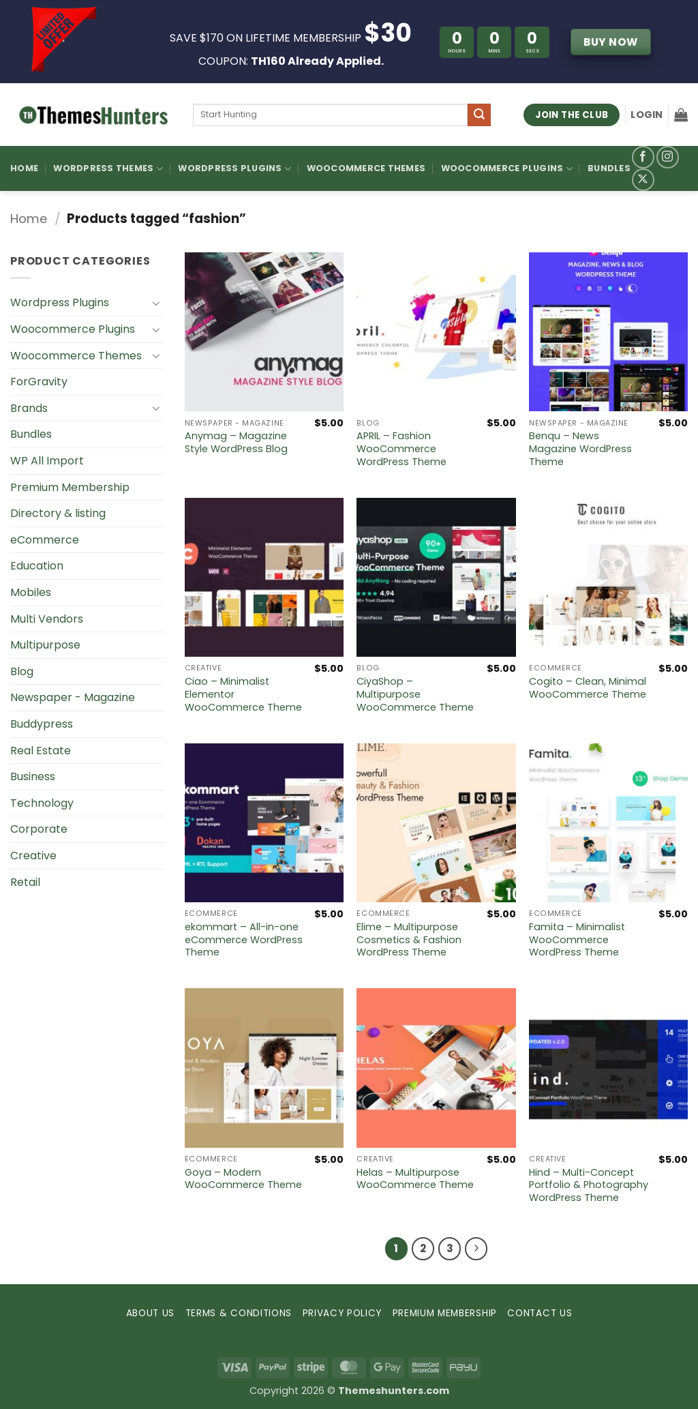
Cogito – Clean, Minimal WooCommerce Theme (587, 687)
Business (32, 776)
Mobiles (30, 592)
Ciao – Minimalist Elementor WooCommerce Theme (243, 694)
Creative (33, 855)
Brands (29, 408)
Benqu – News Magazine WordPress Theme (580, 449)
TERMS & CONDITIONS (238, 1313)
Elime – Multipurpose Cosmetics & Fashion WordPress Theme (408, 940)
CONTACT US (539, 1313)
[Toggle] (156, 303)
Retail (25, 882)
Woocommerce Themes (366, 168)
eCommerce (44, 540)
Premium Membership (70, 487)
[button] (647, 114)
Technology (42, 803)
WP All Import (47, 461)
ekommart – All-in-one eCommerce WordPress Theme (244, 940)
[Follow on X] (643, 179)
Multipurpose (45, 645)
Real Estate (40, 750)
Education (36, 566)
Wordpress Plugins (59, 302)
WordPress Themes (108, 168)
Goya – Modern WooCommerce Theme (243, 1178)
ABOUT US (150, 1313)
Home (24, 168)
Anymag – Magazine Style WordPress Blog (236, 442)
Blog (21, 671)
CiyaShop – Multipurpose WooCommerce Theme (415, 694)
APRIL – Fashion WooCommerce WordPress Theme (401, 449)
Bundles (609, 168)
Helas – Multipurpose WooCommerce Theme (415, 1178)
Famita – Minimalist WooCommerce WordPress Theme (577, 940)
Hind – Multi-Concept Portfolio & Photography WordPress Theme (588, 1185)
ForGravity (38, 381)
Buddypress (41, 724)
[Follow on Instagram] (667, 157)
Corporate (38, 829)
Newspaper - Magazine (72, 697)
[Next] (476, 1248)
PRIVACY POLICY (342, 1313)
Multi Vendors (46, 619)
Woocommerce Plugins (507, 168)
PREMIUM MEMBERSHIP (445, 1313)
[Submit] (479, 115)
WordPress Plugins (234, 168)
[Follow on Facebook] (643, 157)
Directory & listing (58, 513)
